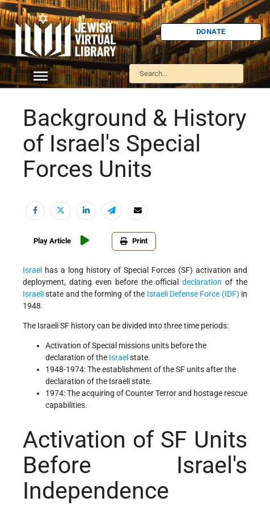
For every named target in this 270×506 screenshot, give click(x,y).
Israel (32, 270)
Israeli (33, 293)
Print (133, 241)
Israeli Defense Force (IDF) (193, 293)
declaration (202, 281)
